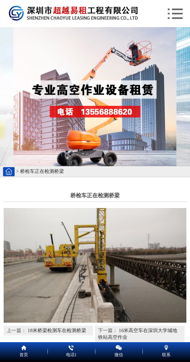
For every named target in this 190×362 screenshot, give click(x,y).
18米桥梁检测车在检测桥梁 (57, 330)
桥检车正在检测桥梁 (42, 171)
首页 (23, 346)
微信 (118, 346)
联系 (166, 346)
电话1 (71, 346)
